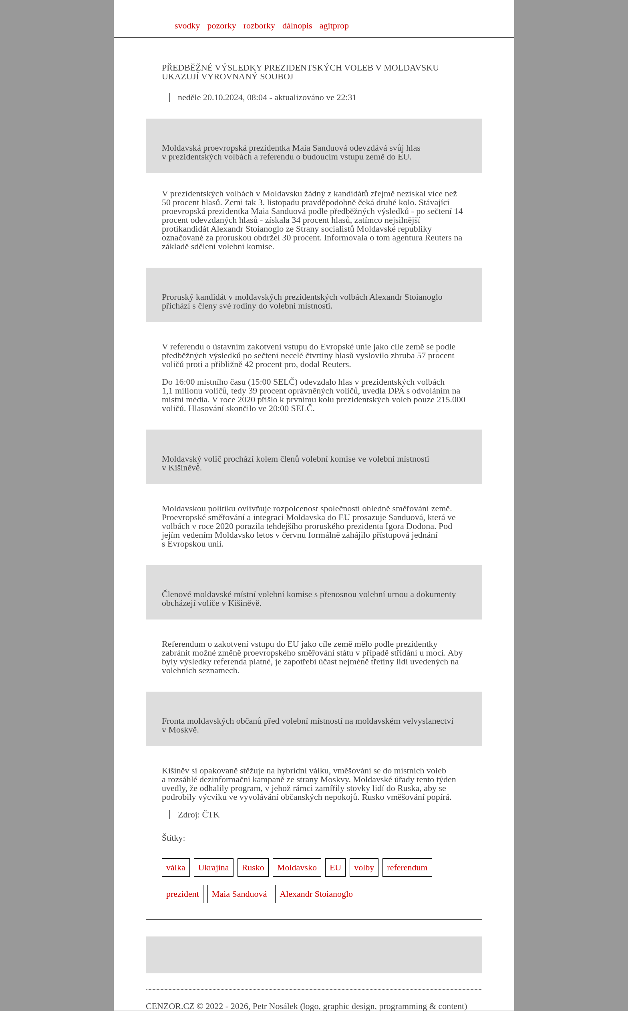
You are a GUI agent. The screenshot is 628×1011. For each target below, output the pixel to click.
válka (175, 867)
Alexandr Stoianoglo (316, 894)
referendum (407, 867)
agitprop (334, 25)
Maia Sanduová (239, 894)
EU (335, 867)
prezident (182, 894)
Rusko (253, 867)
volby (364, 867)
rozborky (259, 25)
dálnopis (297, 25)
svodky (187, 25)
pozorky (221, 25)
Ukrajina (213, 867)
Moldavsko (297, 867)
